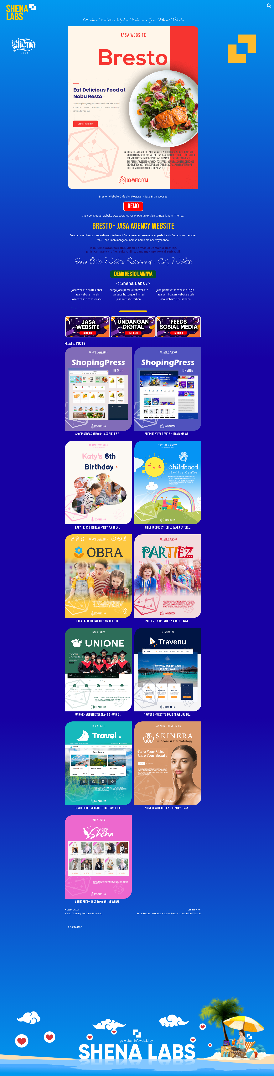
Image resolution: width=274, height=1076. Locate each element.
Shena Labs (17, 12)
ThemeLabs (77, 308)
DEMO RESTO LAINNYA (133, 274)
